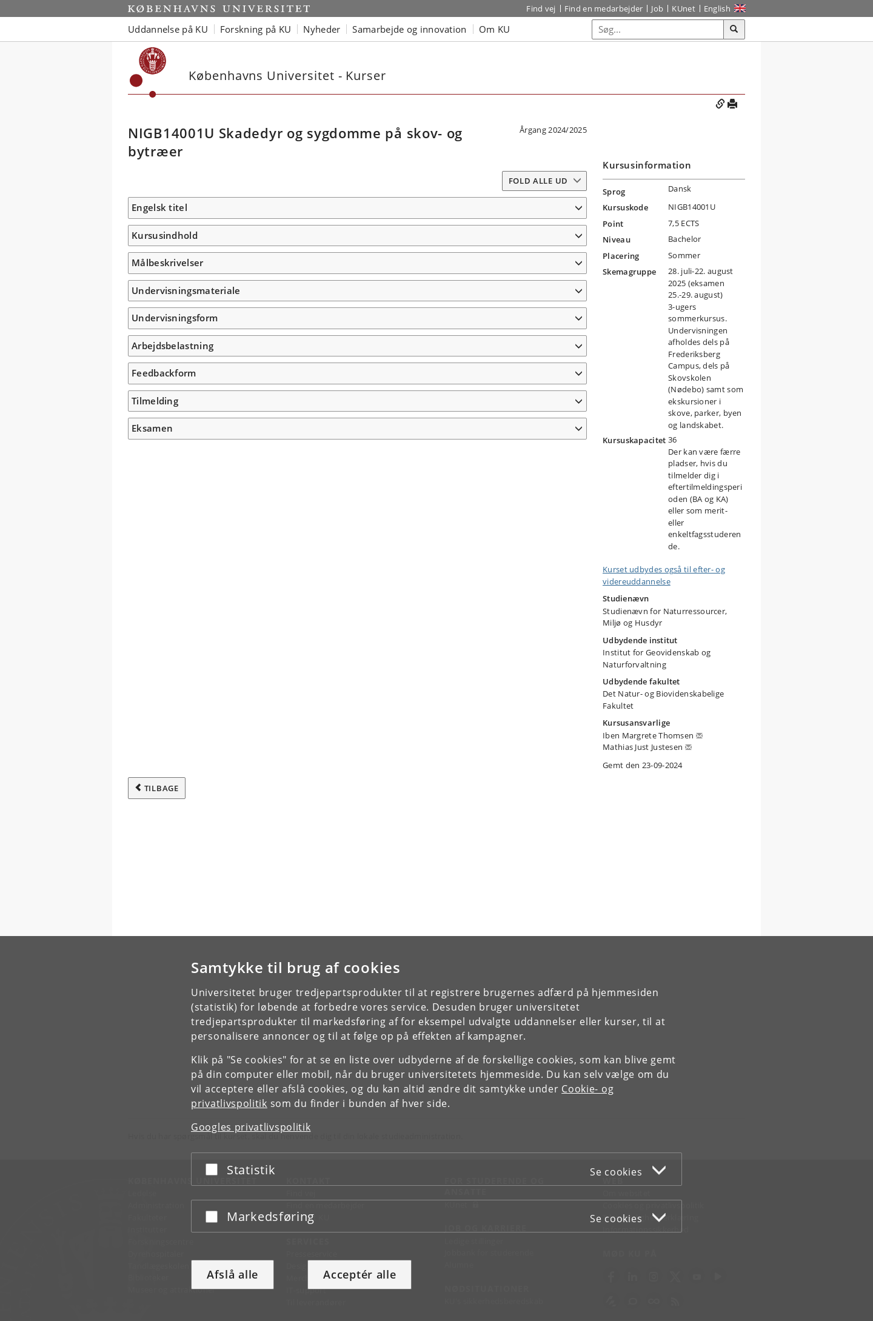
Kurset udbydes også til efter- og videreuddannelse (664, 575)
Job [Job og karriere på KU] (657, 8)
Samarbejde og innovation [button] (409, 29)
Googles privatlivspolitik (251, 1127)
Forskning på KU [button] (256, 29)
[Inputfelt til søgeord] (658, 29)
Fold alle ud (538, 180)
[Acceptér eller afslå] (215, 1169)
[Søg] (734, 29)
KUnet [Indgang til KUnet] (683, 8)
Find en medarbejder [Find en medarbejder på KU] (603, 8)
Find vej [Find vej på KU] (540, 8)
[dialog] (436, 1128)
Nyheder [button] (321, 29)
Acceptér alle (359, 1274)
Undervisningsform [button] (175, 933)
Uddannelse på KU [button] (168, 29)
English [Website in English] (717, 8)
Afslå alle (232, 1274)
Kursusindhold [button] (165, 253)
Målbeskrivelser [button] (168, 429)
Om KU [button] (494, 29)
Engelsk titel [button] (159, 207)
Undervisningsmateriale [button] (186, 722)
